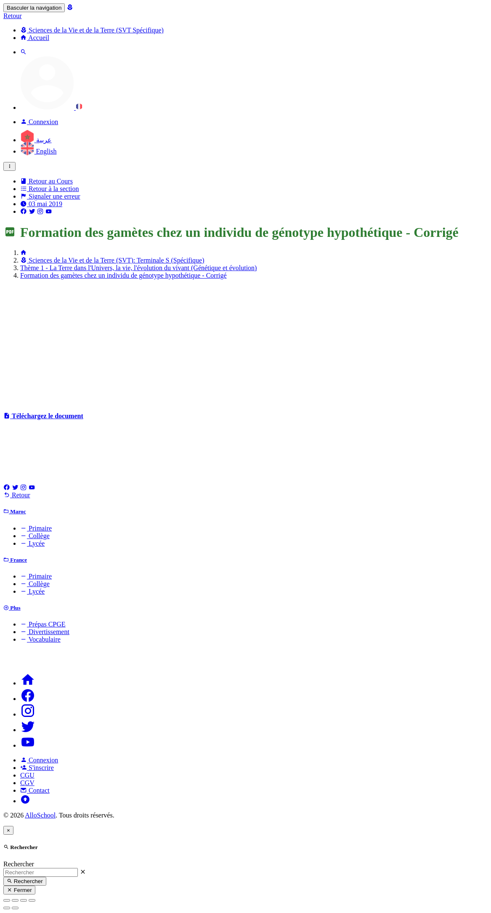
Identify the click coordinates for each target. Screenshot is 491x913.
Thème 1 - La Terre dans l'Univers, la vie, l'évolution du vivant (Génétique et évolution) (138, 267)
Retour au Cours (46, 181)
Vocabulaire (40, 639)
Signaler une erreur (50, 196)
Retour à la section (49, 188)
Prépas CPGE (43, 624)
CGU (27, 775)
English (38, 151)
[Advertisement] (245, 345)
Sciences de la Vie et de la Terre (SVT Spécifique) (92, 30)
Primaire (36, 528)
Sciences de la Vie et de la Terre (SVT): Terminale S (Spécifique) (112, 260)
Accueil (34, 37)
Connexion (39, 760)
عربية (36, 139)
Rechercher (18, 864)
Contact (35, 790)
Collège (35, 535)
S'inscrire (37, 767)
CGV (27, 782)
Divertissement (44, 631)
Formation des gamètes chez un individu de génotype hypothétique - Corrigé (123, 275)
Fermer (19, 890)
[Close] (8, 830)
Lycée (32, 543)
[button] (51, 107)
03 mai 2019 (41, 203)
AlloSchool (40, 815)
